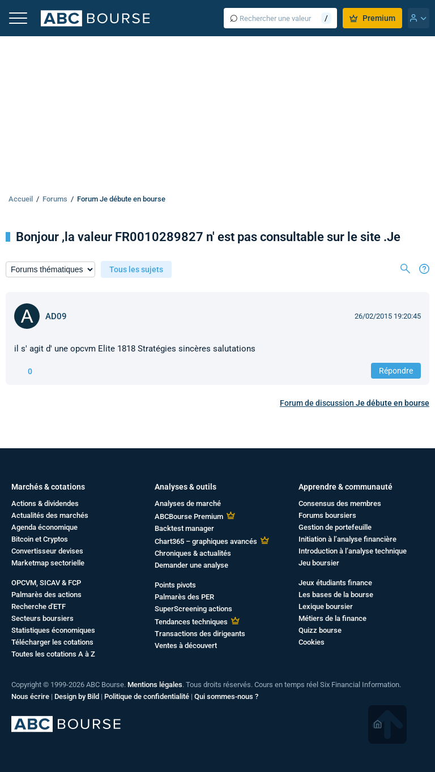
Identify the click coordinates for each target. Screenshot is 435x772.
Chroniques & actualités (193, 553)
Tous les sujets (136, 269)
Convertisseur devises (47, 551)
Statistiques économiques (53, 630)
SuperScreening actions (193, 608)
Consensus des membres (339, 503)
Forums (54, 199)
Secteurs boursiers (42, 618)
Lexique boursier (325, 606)
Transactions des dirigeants (200, 633)
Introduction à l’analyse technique (352, 551)
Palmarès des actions (46, 594)
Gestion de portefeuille (335, 527)
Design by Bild (76, 696)
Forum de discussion (354, 403)
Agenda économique (44, 527)
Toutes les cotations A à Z (53, 654)
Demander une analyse (191, 565)
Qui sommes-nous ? (226, 696)
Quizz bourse (320, 630)
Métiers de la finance (332, 618)
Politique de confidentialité (146, 696)
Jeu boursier (318, 563)
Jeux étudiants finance (335, 582)
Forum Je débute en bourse (121, 199)
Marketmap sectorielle (47, 563)
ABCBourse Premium (189, 516)
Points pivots (175, 585)
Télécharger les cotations (52, 642)
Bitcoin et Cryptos (39, 539)
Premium (372, 18)
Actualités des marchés (49, 515)
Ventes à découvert (186, 645)
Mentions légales (154, 684)
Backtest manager (184, 528)
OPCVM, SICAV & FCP (46, 582)
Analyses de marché (188, 503)
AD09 (56, 316)
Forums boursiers (327, 515)
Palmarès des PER (184, 597)
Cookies (311, 642)
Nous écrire (30, 696)
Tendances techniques (191, 621)
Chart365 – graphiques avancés (206, 541)
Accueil (20, 199)
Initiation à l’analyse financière (347, 539)
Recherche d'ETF (38, 606)
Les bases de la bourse (335, 594)
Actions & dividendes (45, 503)
